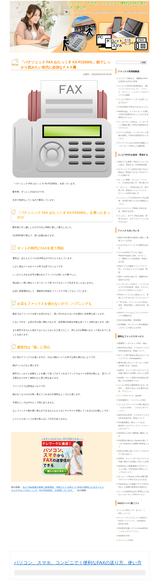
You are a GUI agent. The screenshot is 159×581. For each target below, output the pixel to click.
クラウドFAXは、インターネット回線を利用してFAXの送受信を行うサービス (133, 135)
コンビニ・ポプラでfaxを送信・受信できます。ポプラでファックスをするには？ (133, 219)
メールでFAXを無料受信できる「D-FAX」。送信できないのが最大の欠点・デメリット (133, 388)
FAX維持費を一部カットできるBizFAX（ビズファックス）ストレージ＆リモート (133, 425)
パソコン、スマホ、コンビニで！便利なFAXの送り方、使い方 (78, 562)
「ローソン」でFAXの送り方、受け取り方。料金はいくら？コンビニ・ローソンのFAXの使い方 (133, 190)
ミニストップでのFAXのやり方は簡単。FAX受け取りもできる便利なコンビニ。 (133, 201)
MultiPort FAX (124, 536)
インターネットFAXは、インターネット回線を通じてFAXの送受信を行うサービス (133, 125)
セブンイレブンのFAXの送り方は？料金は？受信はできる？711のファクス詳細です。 (133, 172)
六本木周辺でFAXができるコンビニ (133, 107)
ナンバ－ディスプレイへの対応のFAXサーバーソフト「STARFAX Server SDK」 (132, 521)
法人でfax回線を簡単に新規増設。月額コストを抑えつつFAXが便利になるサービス (63, 487)
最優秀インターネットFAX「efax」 (133, 343)
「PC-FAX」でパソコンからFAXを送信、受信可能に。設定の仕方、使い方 (133, 305)
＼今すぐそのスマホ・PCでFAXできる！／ (62, 439)
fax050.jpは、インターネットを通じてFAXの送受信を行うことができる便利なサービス (133, 114)
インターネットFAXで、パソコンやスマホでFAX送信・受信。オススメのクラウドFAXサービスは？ (133, 287)
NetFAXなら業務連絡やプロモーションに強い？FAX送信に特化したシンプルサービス (133, 469)
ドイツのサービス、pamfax (130, 395)
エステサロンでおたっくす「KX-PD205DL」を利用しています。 (42, 490)
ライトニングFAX (125, 540)
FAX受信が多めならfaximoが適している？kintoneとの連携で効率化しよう (133, 443)
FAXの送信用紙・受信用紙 (129, 320)
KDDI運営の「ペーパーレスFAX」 (132, 400)
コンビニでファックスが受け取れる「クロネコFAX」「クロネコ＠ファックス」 (133, 407)
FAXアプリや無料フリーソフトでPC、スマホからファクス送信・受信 (133, 269)
